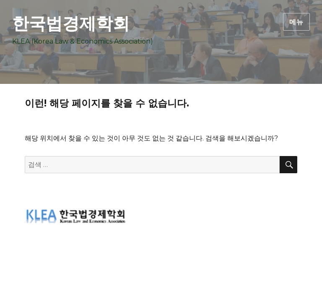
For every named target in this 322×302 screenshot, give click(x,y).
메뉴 (296, 22)
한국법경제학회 (71, 23)
